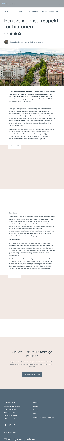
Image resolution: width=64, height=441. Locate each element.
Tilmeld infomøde (32, 374)
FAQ (34, 414)
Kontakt (36, 402)
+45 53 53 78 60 (9, 412)
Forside (7, 11)
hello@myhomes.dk (10, 415)
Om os (35, 406)
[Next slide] (18, 145)
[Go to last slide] (11, 145)
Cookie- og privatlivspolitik (43, 417)
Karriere (36, 410)
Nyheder (19, 11)
